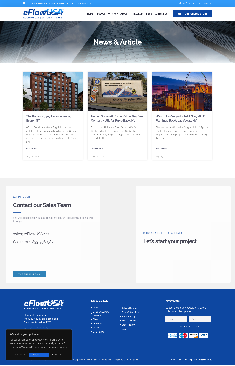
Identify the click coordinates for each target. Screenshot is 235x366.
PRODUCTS (103, 13)
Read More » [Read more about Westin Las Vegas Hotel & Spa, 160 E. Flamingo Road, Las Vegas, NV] (162, 149)
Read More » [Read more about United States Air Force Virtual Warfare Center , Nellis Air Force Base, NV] (97, 149)
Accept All (58, 355)
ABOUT (125, 13)
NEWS (149, 13)
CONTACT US (161, 13)
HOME (90, 13)
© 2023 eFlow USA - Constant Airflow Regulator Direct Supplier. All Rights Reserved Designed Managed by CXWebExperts (80, 360)
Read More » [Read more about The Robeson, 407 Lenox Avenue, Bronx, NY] (32, 149)
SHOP (115, 13)
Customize (19, 355)
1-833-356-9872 (205, 3)
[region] (39, 345)
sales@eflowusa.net (187, 3)
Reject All (38, 355)
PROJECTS (138, 13)
